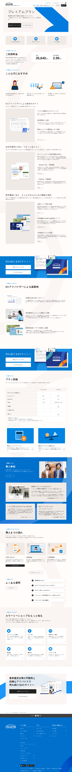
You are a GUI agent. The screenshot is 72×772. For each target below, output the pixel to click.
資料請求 (57, 5)
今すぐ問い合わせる (27, 25)
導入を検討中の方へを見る (36, 572)
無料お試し (64, 5)
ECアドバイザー (41, 139)
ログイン (53, 5)
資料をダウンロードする (14, 25)
